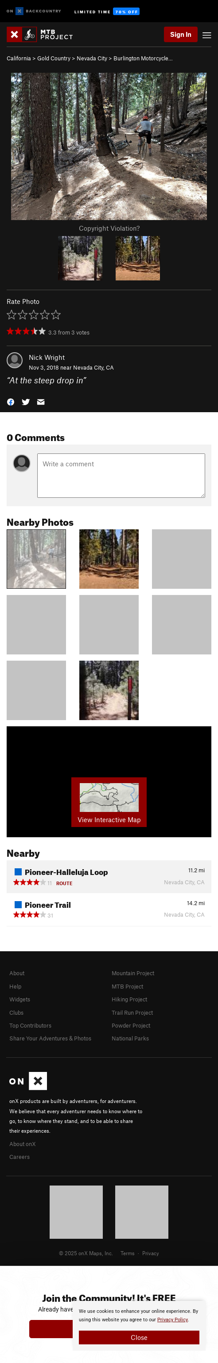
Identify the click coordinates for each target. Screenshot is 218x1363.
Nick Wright (47, 357)
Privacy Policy (172, 1320)
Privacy (150, 1253)
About (16, 973)
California (19, 58)
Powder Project (131, 1025)
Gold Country (53, 58)
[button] (11, 401)
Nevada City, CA (93, 367)
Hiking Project (129, 999)
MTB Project (127, 986)
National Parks (130, 1038)
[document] (139, 1325)
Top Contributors (30, 1025)
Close (139, 1337)
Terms (128, 1253)
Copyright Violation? (109, 228)
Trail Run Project (132, 1012)
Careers (19, 1156)
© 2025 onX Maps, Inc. (86, 1253)
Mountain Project (133, 973)
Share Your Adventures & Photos (50, 1038)
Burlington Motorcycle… (143, 58)
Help (15, 986)
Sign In (180, 34)
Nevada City (92, 58)
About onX (22, 1143)
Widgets (19, 999)
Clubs (16, 1012)
